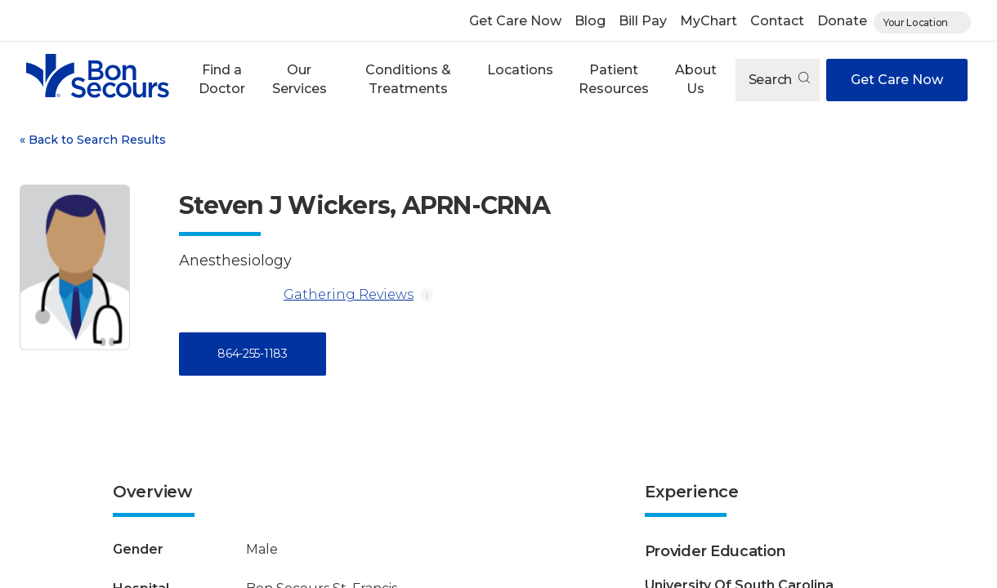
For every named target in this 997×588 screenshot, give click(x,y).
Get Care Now (515, 21)
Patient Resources (614, 79)
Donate (842, 21)
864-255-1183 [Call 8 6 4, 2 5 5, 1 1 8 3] (252, 353)
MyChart (708, 21)
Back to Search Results (93, 139)
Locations (520, 70)
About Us (696, 79)
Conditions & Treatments (408, 79)
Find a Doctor (222, 79)
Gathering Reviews (296, 295)
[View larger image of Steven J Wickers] (75, 267)
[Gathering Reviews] (228, 295)
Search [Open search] (779, 79)
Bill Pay (643, 21)
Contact (777, 21)
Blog (590, 21)
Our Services (299, 79)
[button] (222, 80)
